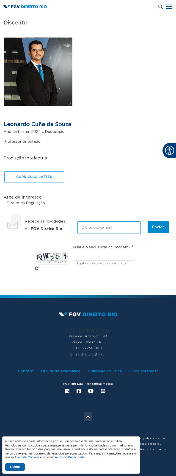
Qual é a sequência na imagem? (101, 247)
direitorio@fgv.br (93, 354)
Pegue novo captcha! (36, 268)
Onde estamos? (143, 371)
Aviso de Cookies (26, 457)
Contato (25, 371)
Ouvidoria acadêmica (60, 371)
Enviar (158, 227)
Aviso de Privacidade (70, 457)
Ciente (15, 467)
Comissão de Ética (105, 371)
